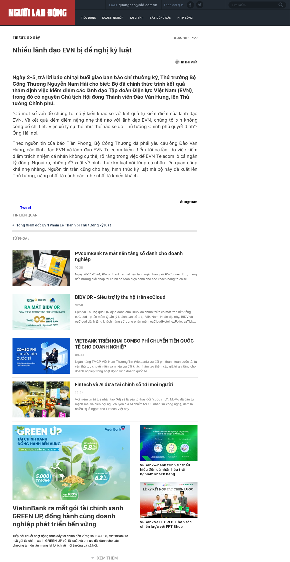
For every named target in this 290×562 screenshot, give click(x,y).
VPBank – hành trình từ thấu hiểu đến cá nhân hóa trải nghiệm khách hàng (165, 469)
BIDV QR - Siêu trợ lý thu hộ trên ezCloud (120, 297)
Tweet (26, 207)
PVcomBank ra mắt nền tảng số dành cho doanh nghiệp (129, 256)
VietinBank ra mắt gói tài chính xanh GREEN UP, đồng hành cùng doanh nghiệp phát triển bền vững (68, 516)
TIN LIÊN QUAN (25, 215)
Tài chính (137, 17)
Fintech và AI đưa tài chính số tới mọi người (124, 384)
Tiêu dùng (88, 17)
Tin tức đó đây (26, 37)
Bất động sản (160, 17)
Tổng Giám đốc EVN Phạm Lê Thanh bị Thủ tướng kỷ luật (63, 225)
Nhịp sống (185, 17)
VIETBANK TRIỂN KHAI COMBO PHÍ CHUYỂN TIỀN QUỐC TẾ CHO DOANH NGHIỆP (134, 344)
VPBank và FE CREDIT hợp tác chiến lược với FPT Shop (166, 524)
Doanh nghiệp (112, 17)
